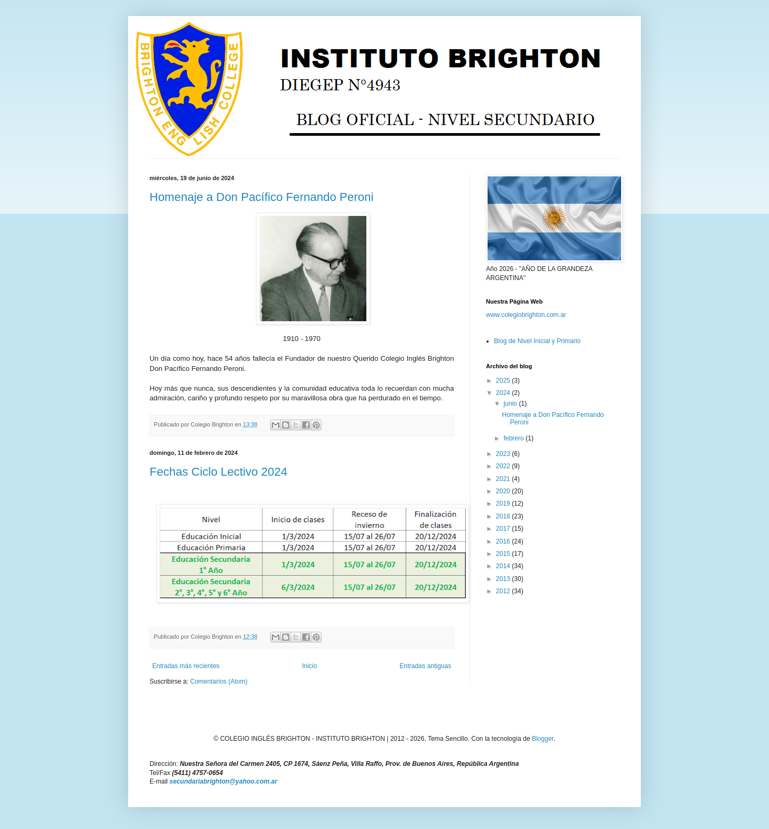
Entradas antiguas (425, 666)
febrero (514, 438)
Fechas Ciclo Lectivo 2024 (218, 471)
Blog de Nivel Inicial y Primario (537, 341)
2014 (504, 566)
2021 (504, 479)
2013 (504, 579)
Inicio (309, 666)
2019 (504, 503)
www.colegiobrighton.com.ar (526, 315)
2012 (504, 591)
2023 (504, 454)
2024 (504, 393)
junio (511, 403)
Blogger (543, 738)
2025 (504, 380)
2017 (504, 528)
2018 (504, 516)
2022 (504, 466)
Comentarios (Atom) (218, 681)
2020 (504, 491)
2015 (504, 553)
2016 (504, 541)
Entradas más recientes (185, 666)
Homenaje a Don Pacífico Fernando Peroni (261, 197)
